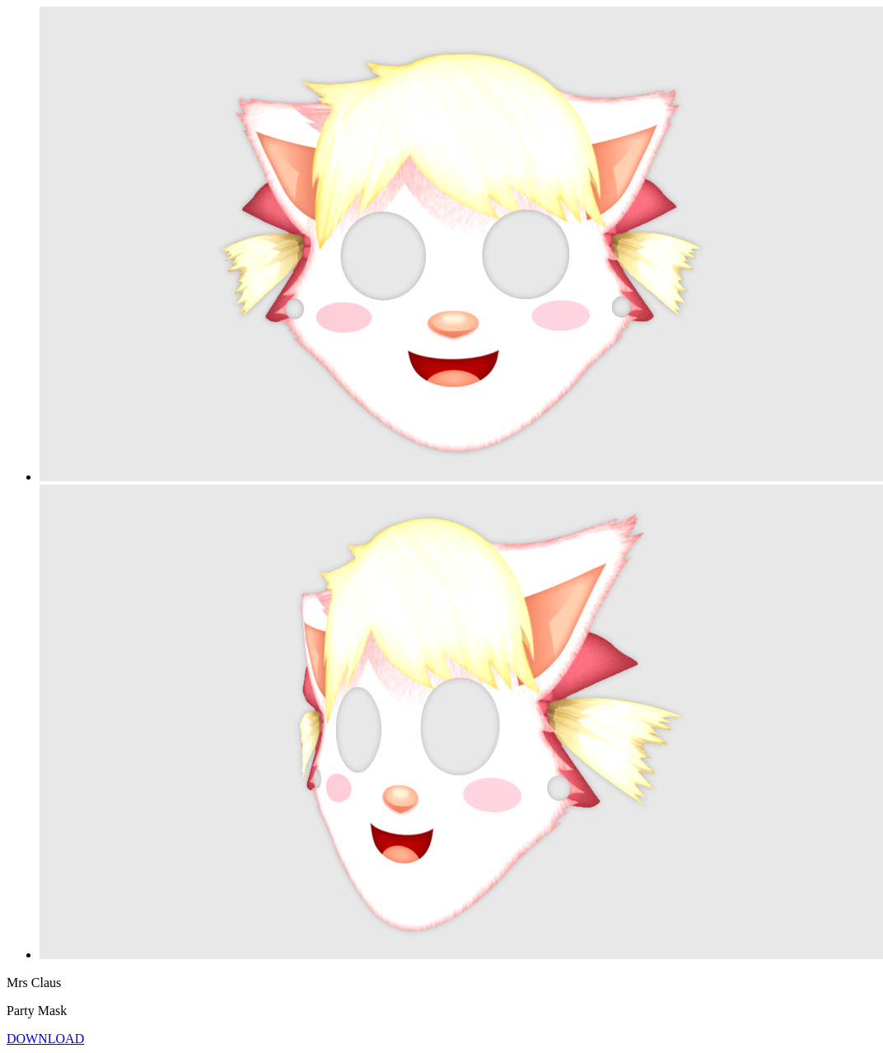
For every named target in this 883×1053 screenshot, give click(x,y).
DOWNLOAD (45, 1039)
